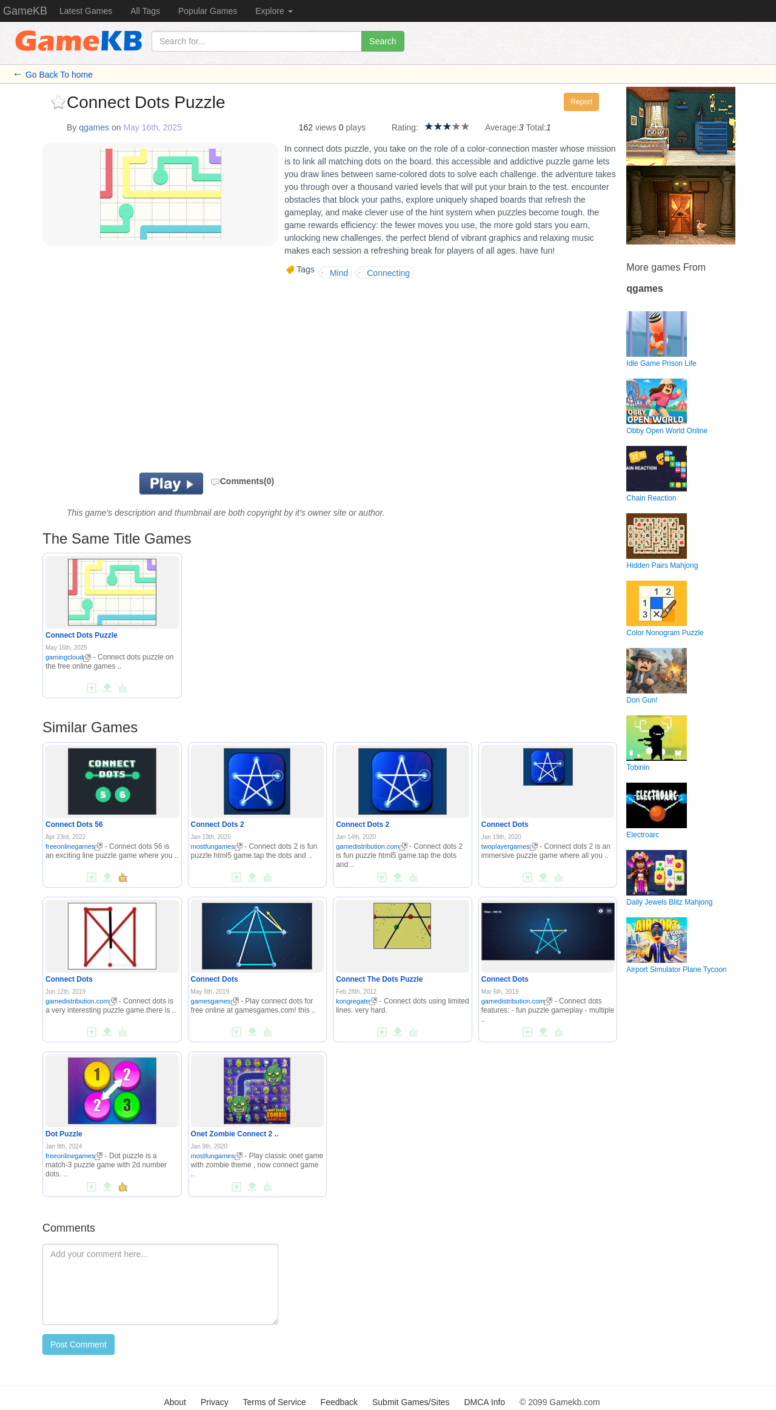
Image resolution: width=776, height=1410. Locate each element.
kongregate (356, 1001)
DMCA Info (484, 1402)
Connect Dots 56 (74, 824)
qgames (94, 127)
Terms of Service (274, 1402)
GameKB (25, 11)
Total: (536, 127)
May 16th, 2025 (152, 127)
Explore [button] (273, 11)
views (325, 127)
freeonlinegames (73, 846)
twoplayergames (509, 846)
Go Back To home (59, 74)
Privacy (215, 1402)
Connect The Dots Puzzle (379, 979)
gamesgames (215, 1001)
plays (356, 127)
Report (581, 102)
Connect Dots (505, 824)
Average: (502, 127)
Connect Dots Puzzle (81, 635)
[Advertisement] (193, 375)
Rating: (405, 127)
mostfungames (216, 846)
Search (382, 41)
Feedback (339, 1402)
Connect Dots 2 (217, 824)
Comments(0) (242, 481)
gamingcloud (68, 657)
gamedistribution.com (371, 846)
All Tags (145, 11)
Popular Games (207, 11)
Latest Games (85, 11)
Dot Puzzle (63, 1134)
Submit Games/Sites (411, 1402)
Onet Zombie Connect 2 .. (235, 1134)
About (175, 1402)
